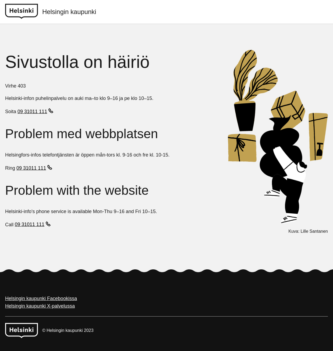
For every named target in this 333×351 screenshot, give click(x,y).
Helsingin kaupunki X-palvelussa (40, 306)
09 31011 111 (32, 111)
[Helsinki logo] (23, 12)
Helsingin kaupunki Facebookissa (41, 298)
